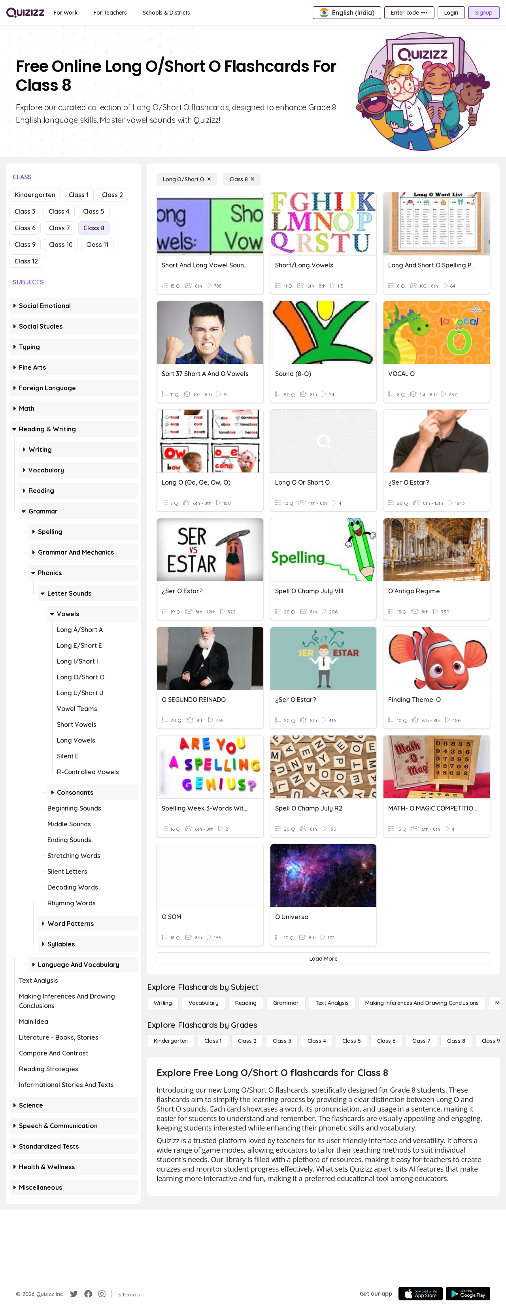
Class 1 (79, 195)
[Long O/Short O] (187, 179)
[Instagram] (102, 1294)
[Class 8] (242, 179)
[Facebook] (88, 1294)
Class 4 (59, 211)
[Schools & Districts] (166, 12)
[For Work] (65, 12)
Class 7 (59, 228)
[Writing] (163, 1003)
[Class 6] (386, 1041)
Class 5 (93, 211)
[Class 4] (316, 1041)
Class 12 (26, 261)
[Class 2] (247, 1041)
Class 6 (25, 228)
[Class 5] (351, 1041)
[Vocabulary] (203, 1003)
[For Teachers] (110, 12)
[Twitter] (74, 1294)
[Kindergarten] (170, 1041)
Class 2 (112, 195)
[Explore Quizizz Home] (25, 13)
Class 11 (97, 244)
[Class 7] (421, 1041)
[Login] (451, 12)
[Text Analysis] (332, 1003)
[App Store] (420, 1293)
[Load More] (323, 958)
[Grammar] (286, 1003)
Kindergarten (35, 195)
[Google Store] (468, 1293)
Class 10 (61, 244)
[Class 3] (282, 1041)
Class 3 (25, 211)
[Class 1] (213, 1041)
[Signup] (484, 12)
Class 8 (93, 228)
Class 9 (25, 244)
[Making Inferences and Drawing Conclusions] (422, 1003)
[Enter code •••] (409, 12)
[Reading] (245, 1003)
